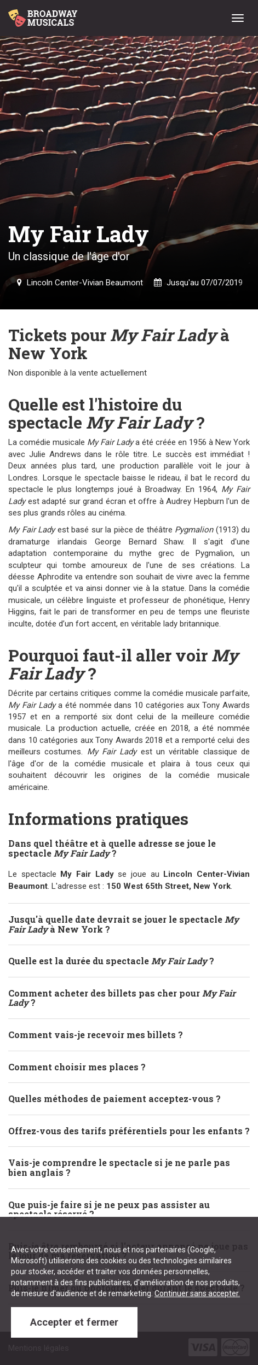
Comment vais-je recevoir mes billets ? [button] (95, 1034)
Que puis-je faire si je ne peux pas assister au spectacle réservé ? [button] (109, 1209)
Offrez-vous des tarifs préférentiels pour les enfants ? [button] (129, 1130)
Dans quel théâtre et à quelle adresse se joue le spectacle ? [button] (112, 848)
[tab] (129, 848)
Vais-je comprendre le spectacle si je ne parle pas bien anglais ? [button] (119, 1167)
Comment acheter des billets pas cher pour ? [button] (122, 998)
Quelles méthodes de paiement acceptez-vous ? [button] (114, 1098)
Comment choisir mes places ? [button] (77, 1067)
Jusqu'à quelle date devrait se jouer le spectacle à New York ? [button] (123, 924)
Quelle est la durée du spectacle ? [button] (111, 960)
